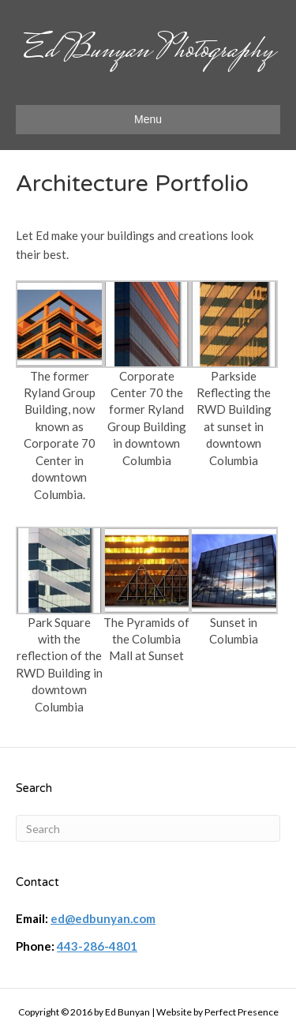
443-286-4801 (97, 946)
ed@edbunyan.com (103, 918)
